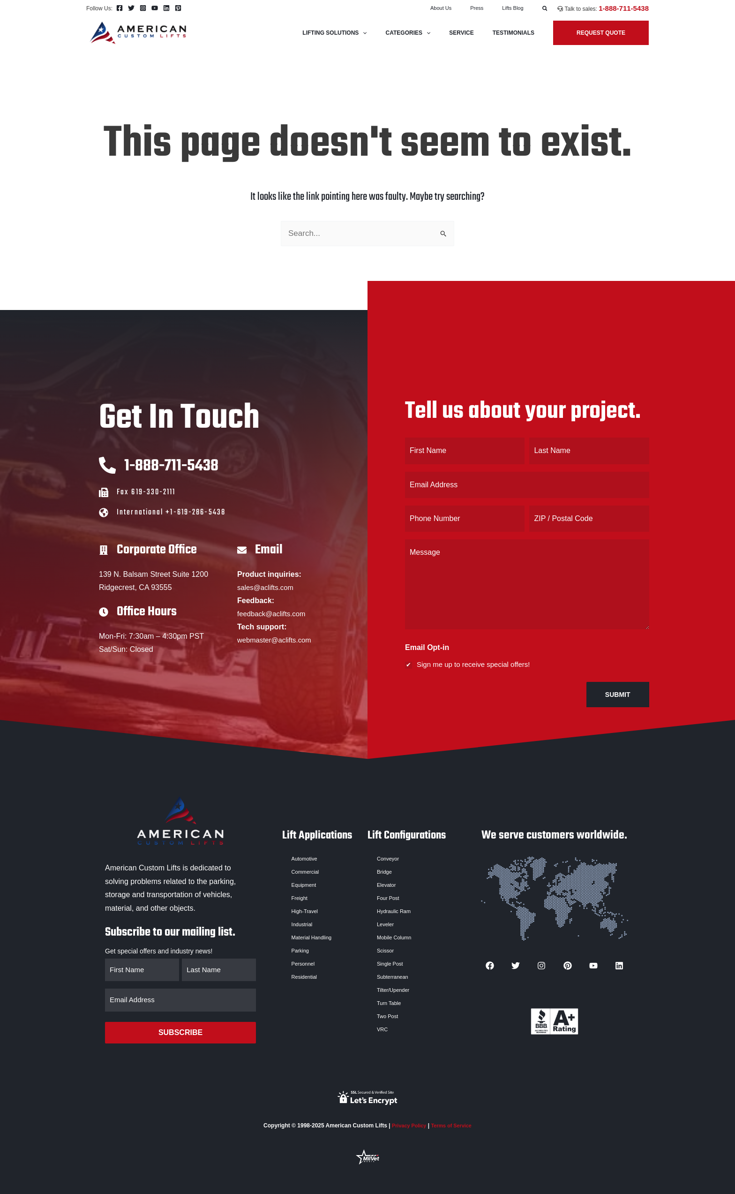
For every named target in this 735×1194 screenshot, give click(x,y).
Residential (304, 977)
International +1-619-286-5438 (171, 512)
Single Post (390, 964)
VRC (382, 1029)
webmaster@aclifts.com (277, 640)
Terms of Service (453, 1125)
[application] (389, 33)
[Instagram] (143, 8)
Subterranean (392, 977)
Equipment (304, 885)
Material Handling (312, 937)
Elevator (386, 885)
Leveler (385, 924)
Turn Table (389, 1003)
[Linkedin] (166, 8)
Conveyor (388, 858)
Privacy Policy (407, 1125)
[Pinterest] (178, 8)
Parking (300, 950)
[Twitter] (131, 8)
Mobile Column (394, 937)
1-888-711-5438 (180, 465)
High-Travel (305, 911)
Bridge (384, 872)
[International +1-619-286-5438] (103, 512)
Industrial (302, 924)
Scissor (385, 950)
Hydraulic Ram (394, 911)
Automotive (304, 858)
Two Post (387, 1016)
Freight (300, 898)
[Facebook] (119, 8)
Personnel (303, 964)
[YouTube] (154, 8)
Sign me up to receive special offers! (473, 664)
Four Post (388, 898)
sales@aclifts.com (267, 587)
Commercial (305, 872)
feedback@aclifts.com (274, 614)
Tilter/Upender (393, 990)
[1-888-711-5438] (106, 465)
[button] (545, 9)
